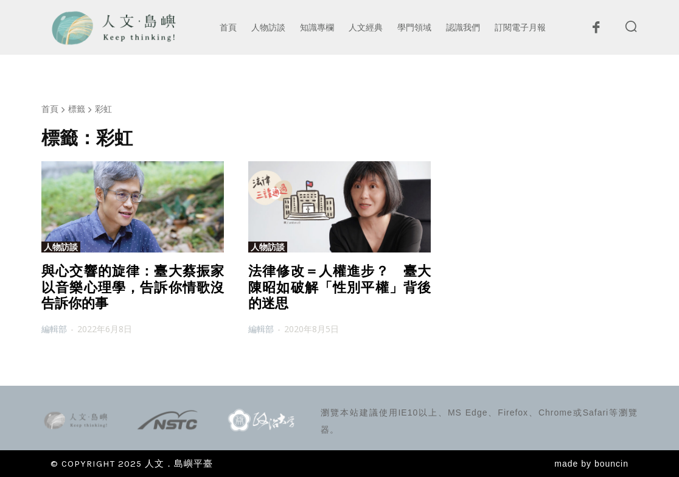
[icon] (596, 30)
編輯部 (54, 329)
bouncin (611, 463)
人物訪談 (61, 247)
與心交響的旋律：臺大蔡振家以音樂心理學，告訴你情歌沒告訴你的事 (132, 287)
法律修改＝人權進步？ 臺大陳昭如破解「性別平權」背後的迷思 (339, 287)
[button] (631, 26)
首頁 (49, 108)
